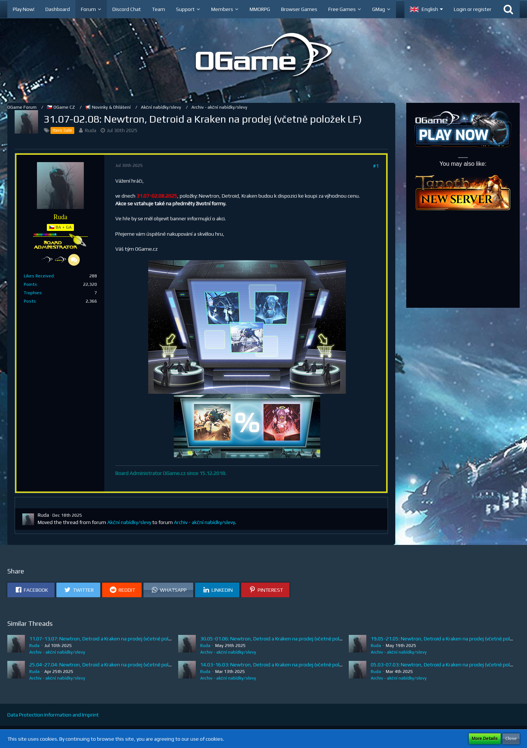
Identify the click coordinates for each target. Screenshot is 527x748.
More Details (485, 738)
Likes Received (39, 275)
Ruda (90, 130)
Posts (30, 301)
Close (511, 738)
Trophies (33, 292)
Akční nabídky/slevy (129, 522)
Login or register (473, 9)
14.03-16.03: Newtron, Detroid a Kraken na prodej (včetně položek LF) (279, 664)
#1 (376, 166)
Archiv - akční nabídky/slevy (204, 522)
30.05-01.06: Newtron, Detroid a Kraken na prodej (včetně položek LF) (279, 639)
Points (30, 284)
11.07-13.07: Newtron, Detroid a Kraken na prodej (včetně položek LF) (108, 639)
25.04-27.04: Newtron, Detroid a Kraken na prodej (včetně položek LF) (108, 664)
